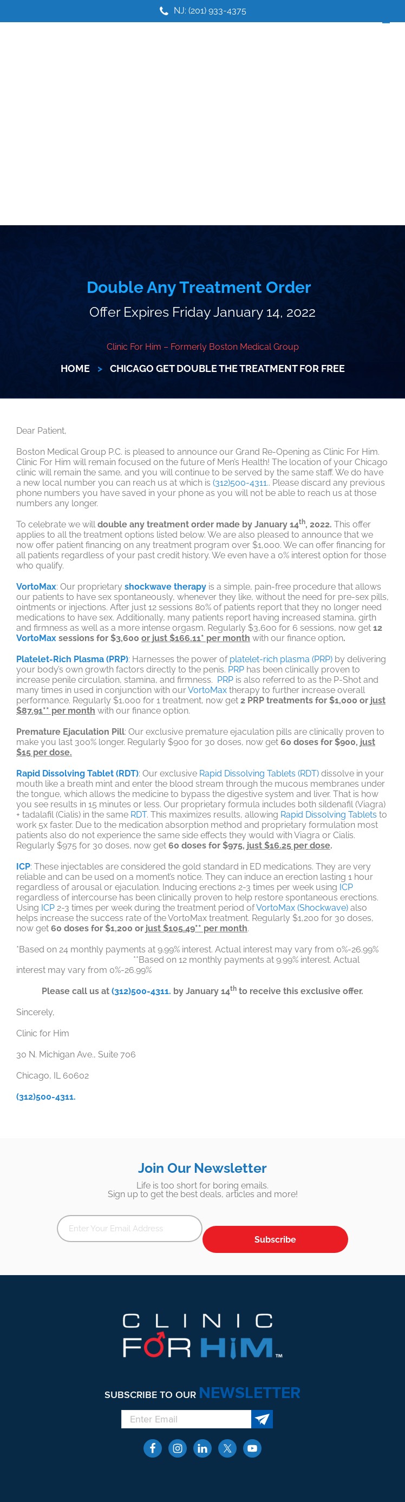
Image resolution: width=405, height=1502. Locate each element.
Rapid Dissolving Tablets (328, 814)
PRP (236, 669)
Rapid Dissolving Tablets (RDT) (259, 773)
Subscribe (275, 1240)
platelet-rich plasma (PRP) (281, 659)
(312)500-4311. (241, 483)
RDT (138, 814)
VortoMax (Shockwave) (302, 908)
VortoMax (36, 638)
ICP (346, 887)
